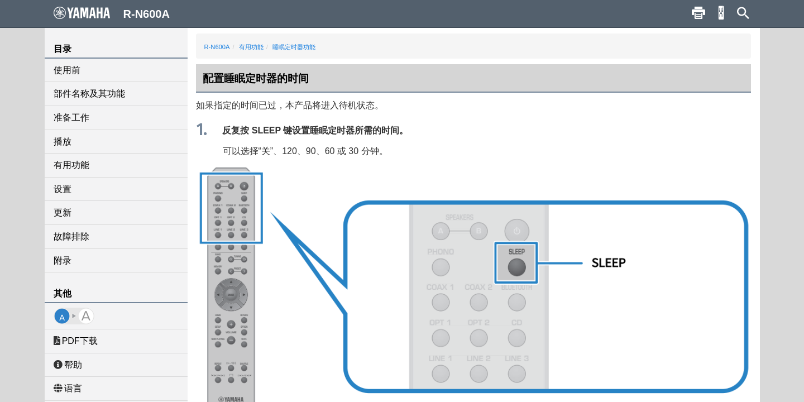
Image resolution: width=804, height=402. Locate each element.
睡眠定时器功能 (293, 47)
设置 (62, 189)
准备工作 (71, 117)
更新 (62, 212)
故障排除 (71, 236)
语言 (68, 388)
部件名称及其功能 (89, 93)
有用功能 (71, 165)
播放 (62, 141)
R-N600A (217, 47)
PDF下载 (76, 341)
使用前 (67, 70)
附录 (62, 260)
